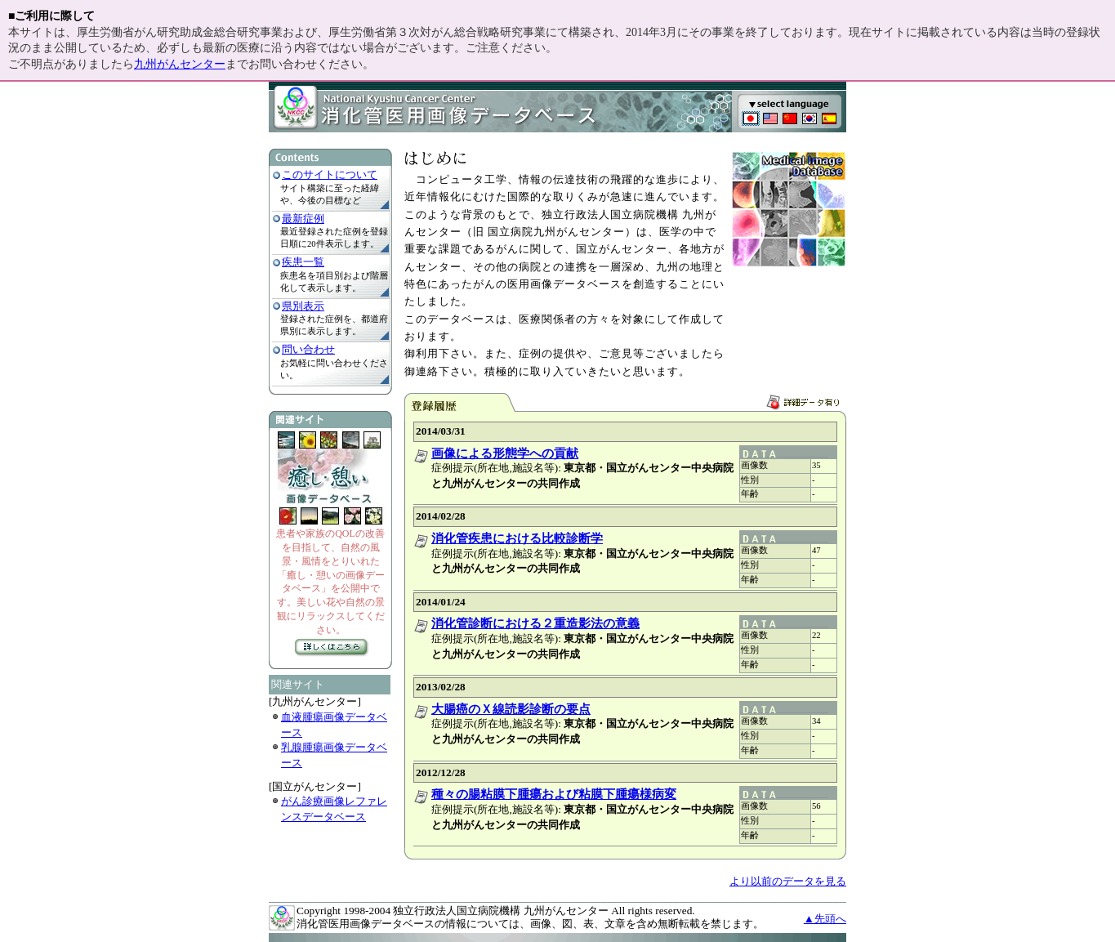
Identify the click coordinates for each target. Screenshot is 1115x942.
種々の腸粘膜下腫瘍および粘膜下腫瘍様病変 (553, 794)
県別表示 (303, 306)
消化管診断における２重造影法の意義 (535, 623)
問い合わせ (308, 349)
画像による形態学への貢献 (504, 453)
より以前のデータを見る (787, 881)
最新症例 (303, 218)
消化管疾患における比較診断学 (517, 538)
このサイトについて (329, 174)
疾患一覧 (303, 262)
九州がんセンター (179, 64)
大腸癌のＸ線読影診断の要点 (511, 709)
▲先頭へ (825, 919)
